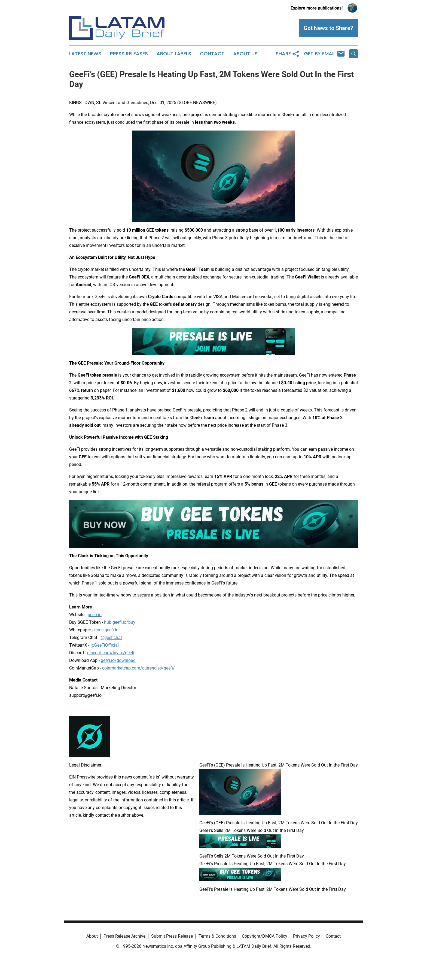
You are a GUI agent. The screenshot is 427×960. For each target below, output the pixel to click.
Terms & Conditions (217, 936)
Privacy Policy (306, 936)
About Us (245, 54)
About (92, 936)
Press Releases (129, 54)
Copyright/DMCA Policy (264, 936)
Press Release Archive (124, 936)
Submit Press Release (172, 936)
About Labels (174, 54)
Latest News (85, 54)
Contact (212, 54)
